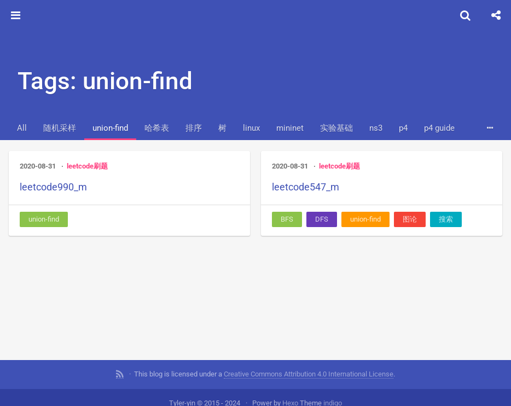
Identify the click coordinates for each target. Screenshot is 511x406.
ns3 (375, 128)
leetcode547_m (305, 187)
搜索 (446, 219)
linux (251, 128)
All (22, 128)
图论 (410, 219)
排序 (193, 128)
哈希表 (156, 128)
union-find (110, 128)
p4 (403, 128)
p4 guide (439, 128)
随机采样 (59, 128)
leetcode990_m (53, 187)
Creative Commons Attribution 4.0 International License (308, 373)
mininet (290, 128)
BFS (287, 219)
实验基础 (336, 128)
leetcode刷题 (87, 166)
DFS (321, 219)
